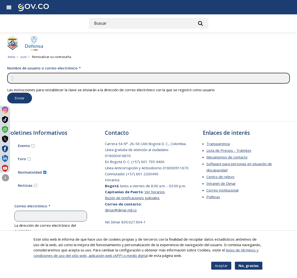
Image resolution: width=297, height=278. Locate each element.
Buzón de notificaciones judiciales (132, 197)
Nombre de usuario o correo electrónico (42, 68)
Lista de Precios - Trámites (228, 150)
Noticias (25, 185)
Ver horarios (154, 191)
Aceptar (221, 268)
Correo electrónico (30, 206)
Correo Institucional (222, 190)
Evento (24, 145)
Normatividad (30, 172)
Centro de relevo (220, 176)
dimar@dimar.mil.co (121, 210)
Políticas (213, 196)
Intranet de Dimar (221, 183)
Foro (22, 158)
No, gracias (248, 268)
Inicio (11, 57)
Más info (190, 258)
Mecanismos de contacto (227, 157)
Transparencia (218, 143)
